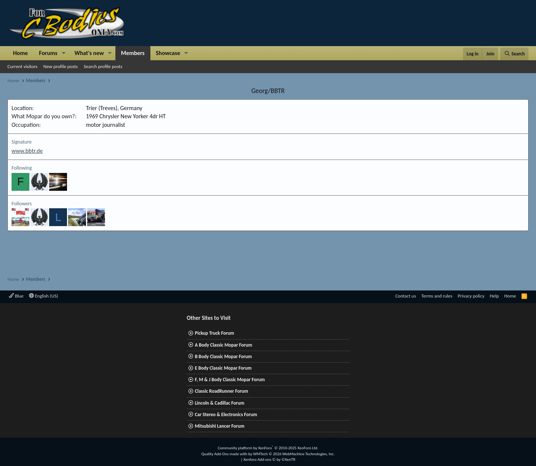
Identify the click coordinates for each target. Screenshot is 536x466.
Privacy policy (471, 296)
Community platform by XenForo (268, 448)
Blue (16, 296)
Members (133, 53)
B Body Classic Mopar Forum (223, 356)
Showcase (168, 53)
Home (20, 53)
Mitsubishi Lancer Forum (219, 426)
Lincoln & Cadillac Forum (219, 403)
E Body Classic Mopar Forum (223, 368)
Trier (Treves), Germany (114, 108)
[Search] (514, 54)
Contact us (405, 296)
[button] (63, 53)
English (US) (43, 296)
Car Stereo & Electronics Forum (226, 414)
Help (494, 296)
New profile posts (61, 66)
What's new (89, 53)
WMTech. (294, 453)
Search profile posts (103, 66)
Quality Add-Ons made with (224, 453)
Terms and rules (436, 296)
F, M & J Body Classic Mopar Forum (230, 379)
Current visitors (22, 66)
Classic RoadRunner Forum (221, 391)
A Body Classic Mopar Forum (223, 345)
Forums (48, 53)
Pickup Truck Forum (214, 333)
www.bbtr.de (27, 150)
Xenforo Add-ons (269, 459)
